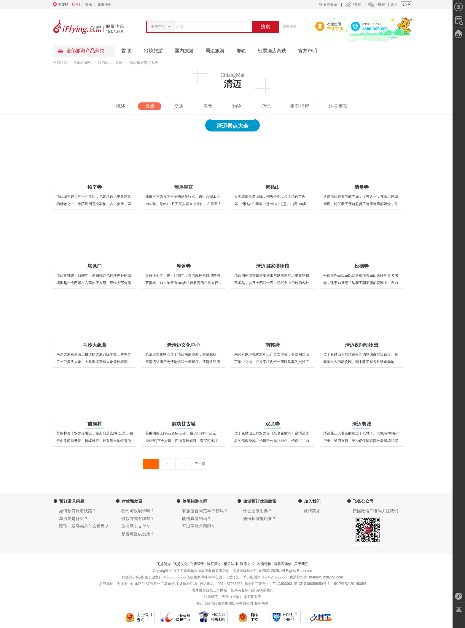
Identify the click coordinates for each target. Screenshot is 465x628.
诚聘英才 (312, 511)
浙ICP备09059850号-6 (311, 584)
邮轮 (244, 49)
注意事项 (338, 106)
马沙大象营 (94, 345)
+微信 (376, 4)
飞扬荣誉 (197, 564)
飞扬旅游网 (82, 63)
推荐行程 (299, 106)
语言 (394, 4)
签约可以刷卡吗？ (138, 511)
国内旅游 (187, 49)
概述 (120, 106)
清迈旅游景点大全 (144, 63)
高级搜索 (289, 27)
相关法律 (231, 564)
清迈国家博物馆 (272, 266)
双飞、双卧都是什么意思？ (84, 526)
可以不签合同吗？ (198, 526)
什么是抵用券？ (257, 511)
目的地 (103, 63)
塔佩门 (94, 266)
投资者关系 (328, 4)
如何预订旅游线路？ (77, 511)
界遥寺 (183, 266)
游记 (266, 106)
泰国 (118, 63)
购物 (237, 106)
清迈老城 (361, 423)
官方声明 (310, 49)
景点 (150, 106)
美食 (208, 106)
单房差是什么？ (73, 518)
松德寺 (361, 266)
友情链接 (264, 564)
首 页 (126, 50)
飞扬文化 (180, 564)
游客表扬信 (283, 564)
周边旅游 (218, 49)
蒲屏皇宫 (183, 187)
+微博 (353, 4)
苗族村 (94, 423)
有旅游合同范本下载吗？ (205, 511)
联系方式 (247, 564)
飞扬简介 (164, 564)
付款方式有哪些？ (138, 518)
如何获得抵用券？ (259, 518)
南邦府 (272, 345)
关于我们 (301, 564)
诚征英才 (214, 564)
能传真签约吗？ (196, 518)
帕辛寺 (94, 187)
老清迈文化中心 (183, 345)
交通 (179, 106)
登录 (88, 4)
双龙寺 (272, 423)
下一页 (200, 464)
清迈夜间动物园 (361, 345)
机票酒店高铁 (275, 49)
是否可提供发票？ (138, 534)
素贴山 (272, 187)
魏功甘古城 (183, 423)
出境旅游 (156, 49)
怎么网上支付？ (135, 526)
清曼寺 (361, 187)
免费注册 (104, 4)
